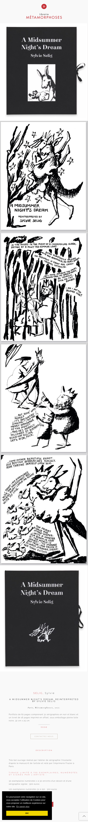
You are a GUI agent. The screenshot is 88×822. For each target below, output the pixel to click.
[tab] (44, 748)
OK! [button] (27, 813)
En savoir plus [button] (22, 806)
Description (44, 750)
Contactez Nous (44, 736)
